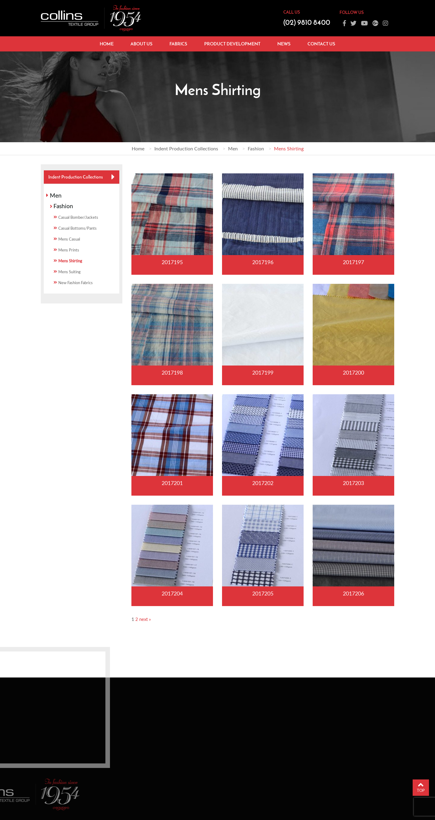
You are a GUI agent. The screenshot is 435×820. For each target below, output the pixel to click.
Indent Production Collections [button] (75, 177)
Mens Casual (69, 239)
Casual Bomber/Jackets (78, 217)
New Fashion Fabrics (75, 282)
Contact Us (321, 44)
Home (107, 44)
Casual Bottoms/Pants (77, 228)
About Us (141, 44)
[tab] (81, 177)
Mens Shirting (70, 260)
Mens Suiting (69, 271)
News (284, 44)
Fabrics (178, 44)
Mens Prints (68, 250)
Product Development (232, 44)
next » (145, 619)
